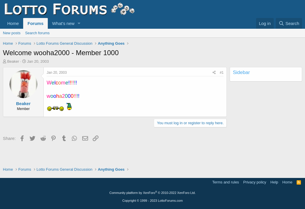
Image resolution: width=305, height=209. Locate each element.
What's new (63, 23)
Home (13, 23)
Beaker (13, 61)
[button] (79, 23)
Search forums (37, 33)
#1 (222, 73)
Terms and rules (225, 182)
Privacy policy (254, 182)
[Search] (289, 23)
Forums (35, 23)
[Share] (214, 72)
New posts (12, 33)
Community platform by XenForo (152, 192)
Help (274, 182)
